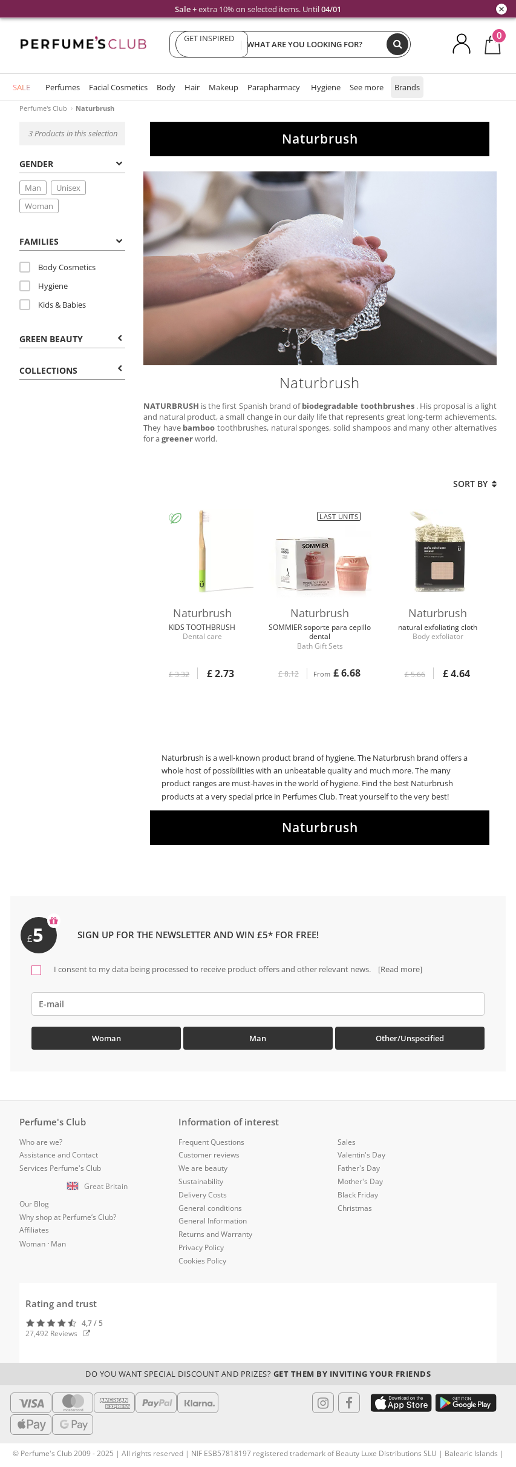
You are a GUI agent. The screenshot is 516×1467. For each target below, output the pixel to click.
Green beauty (70, 339)
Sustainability (200, 1181)
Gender (70, 164)
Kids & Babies (52, 304)
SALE (21, 87)
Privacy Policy (201, 1247)
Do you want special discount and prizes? (258, 1373)
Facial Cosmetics (118, 87)
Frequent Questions (211, 1142)
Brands (407, 87)
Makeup (223, 87)
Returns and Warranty (215, 1234)
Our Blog (34, 1204)
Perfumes (62, 87)
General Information (212, 1221)
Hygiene (326, 87)
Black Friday (358, 1195)
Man (33, 187)
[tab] (72, 163)
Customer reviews (209, 1155)
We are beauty (202, 1168)
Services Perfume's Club (60, 1168)
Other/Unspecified (410, 1038)
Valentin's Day (361, 1155)
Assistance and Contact (58, 1155)
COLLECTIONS (70, 370)
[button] (98, 1186)
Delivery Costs (202, 1195)
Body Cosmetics (57, 267)
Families (70, 241)
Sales (347, 1142)
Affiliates (34, 1230)
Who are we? (40, 1142)
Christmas (355, 1208)
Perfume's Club (43, 108)
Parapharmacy (273, 87)
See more (367, 87)
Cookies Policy (202, 1261)
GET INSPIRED (208, 44)
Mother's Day (360, 1181)
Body (166, 87)
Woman (39, 205)
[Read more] (399, 969)
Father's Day (359, 1168)
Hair (192, 87)
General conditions (210, 1208)
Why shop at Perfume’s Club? (67, 1217)
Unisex (68, 187)
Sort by (475, 483)
